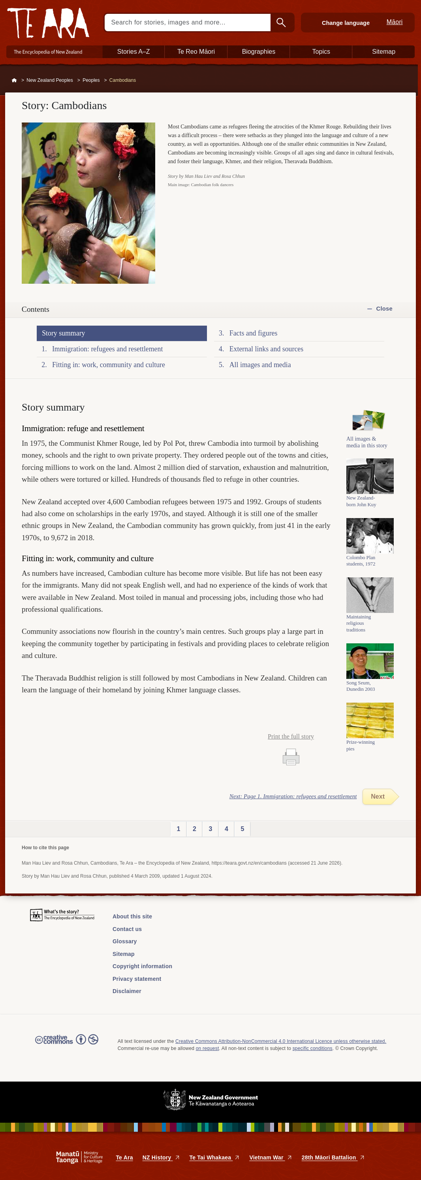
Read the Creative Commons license (67, 1045)
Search (282, 22)
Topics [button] (321, 51)
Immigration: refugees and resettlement (107, 349)
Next (378, 796)
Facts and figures (253, 333)
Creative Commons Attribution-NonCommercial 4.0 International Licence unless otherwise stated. (280, 1041)
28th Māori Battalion (333, 1157)
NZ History (161, 1157)
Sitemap (124, 954)
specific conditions (313, 1048)
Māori (395, 22)
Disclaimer (127, 991)
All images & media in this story (366, 444)
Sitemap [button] (383, 51)
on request (207, 1048)
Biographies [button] (259, 51)
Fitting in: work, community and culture (108, 365)
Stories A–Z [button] (133, 51)
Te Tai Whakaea (215, 1157)
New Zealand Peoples (49, 80)
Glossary (125, 941)
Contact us (127, 929)
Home (14, 80)
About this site (132, 916)
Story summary (63, 333)
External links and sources (266, 349)
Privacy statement (137, 979)
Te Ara (124, 1157)
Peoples (91, 80)
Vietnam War (270, 1157)
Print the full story (291, 736)
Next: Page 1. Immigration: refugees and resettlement (293, 796)
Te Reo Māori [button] (196, 51)
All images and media (260, 365)
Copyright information (142, 966)
